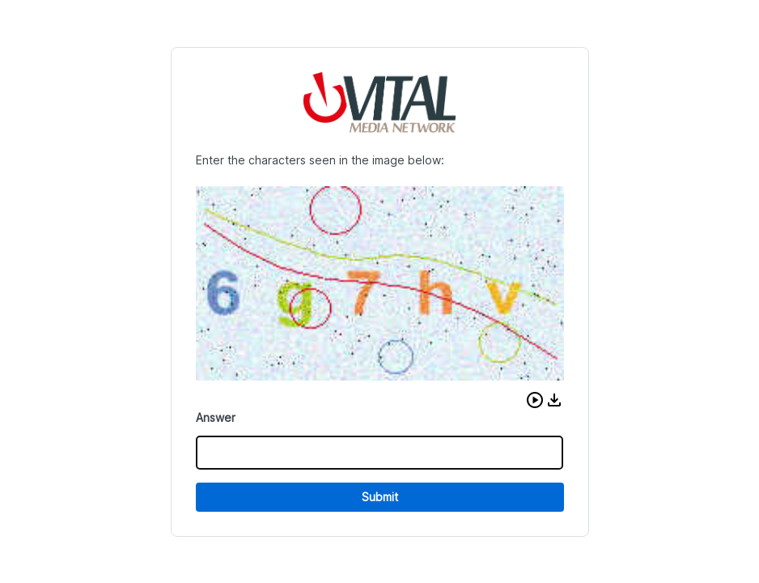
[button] (535, 400)
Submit (380, 497)
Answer (215, 417)
